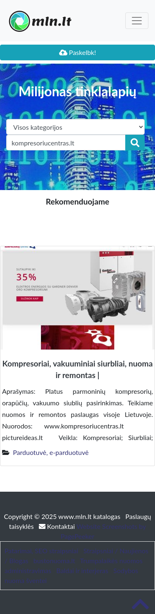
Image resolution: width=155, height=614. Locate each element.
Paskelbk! (77, 52)
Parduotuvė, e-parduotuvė (50, 452)
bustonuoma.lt (54, 560)
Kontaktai (57, 526)
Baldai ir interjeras (82, 570)
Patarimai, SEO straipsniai (41, 551)
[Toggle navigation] (136, 20)
